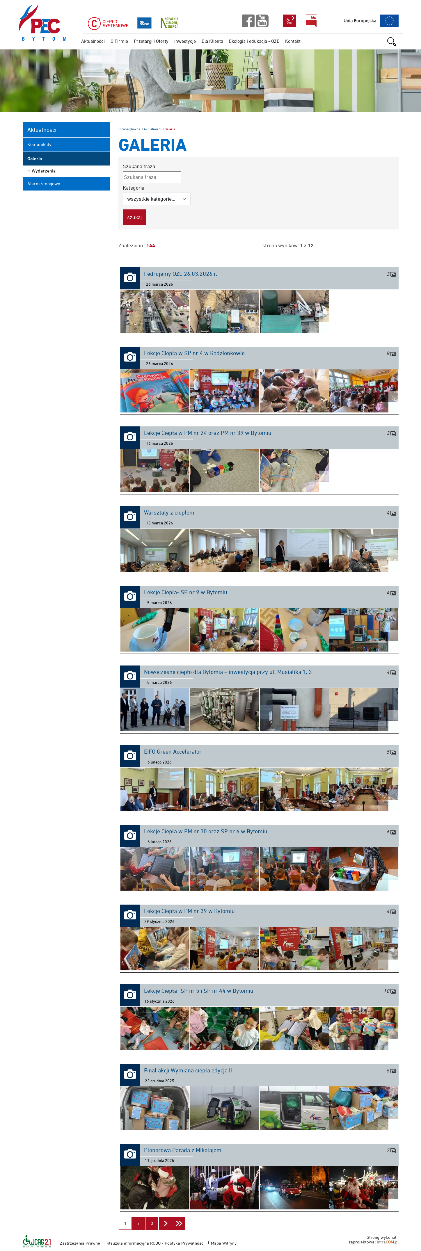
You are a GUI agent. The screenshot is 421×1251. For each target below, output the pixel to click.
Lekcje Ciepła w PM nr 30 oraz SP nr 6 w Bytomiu (205, 831)
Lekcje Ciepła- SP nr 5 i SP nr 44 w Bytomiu (198, 990)
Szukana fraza (139, 166)
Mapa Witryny (224, 1243)
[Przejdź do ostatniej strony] (178, 1223)
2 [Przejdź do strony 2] (141, 1221)
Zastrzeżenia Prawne (80, 1243)
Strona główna (129, 129)
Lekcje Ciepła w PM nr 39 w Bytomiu (189, 910)
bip (311, 21)
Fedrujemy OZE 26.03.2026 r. (180, 273)
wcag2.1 (289, 21)
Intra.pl (388, 1241)
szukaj (395, 42)
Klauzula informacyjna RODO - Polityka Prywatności (155, 1243)
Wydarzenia (44, 170)
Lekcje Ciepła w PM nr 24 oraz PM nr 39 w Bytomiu (207, 432)
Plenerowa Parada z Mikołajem (182, 1150)
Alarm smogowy (43, 183)
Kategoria (133, 188)
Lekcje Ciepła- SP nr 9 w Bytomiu (185, 592)
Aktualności (152, 129)
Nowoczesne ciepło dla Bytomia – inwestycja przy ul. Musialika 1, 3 (228, 671)
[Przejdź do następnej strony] (165, 1223)
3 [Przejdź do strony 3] (154, 1221)
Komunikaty (39, 144)
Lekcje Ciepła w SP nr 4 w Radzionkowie (194, 353)
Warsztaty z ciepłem (169, 512)
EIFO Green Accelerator (173, 751)
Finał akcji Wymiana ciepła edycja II (188, 1070)
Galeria (34, 158)
